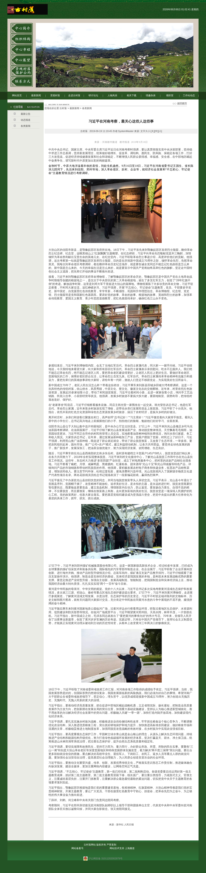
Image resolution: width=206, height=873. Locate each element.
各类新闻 (25, 126)
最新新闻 (36, 95)
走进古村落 (74, 95)
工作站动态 (189, 95)
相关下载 (131, 95)
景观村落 (55, 95)
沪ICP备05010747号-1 (96, 848)
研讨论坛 (93, 95)
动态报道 (25, 120)
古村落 (63, 108)
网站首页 (17, 95)
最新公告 (25, 114)
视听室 (169, 95)
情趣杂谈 (151, 95)
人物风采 (112, 95)
